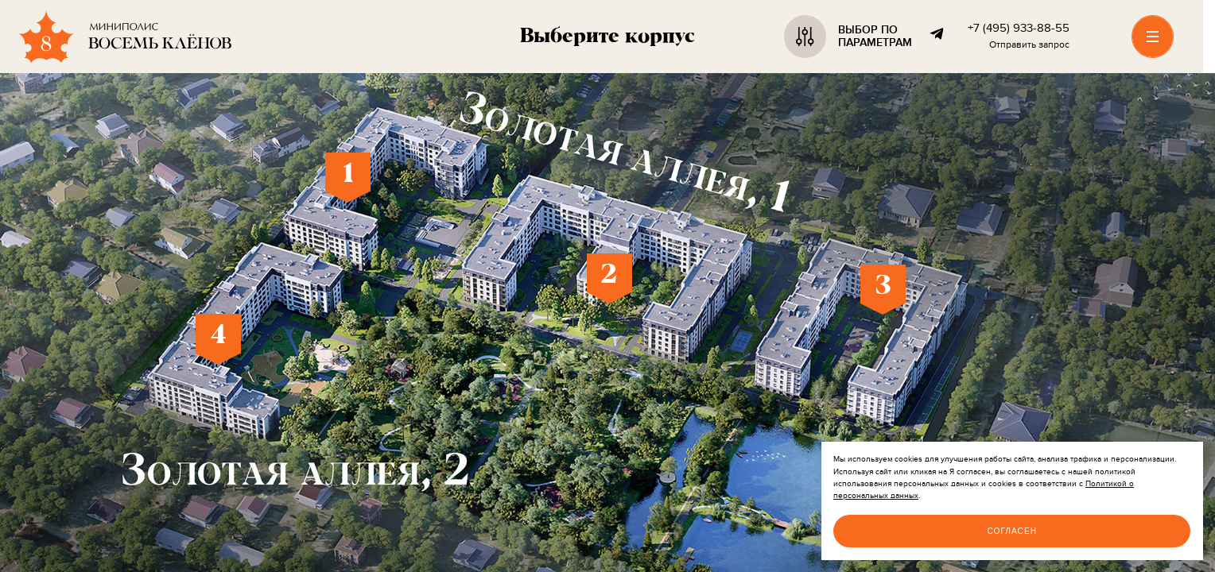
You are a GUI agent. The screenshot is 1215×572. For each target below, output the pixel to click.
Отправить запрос (1029, 45)
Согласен (1012, 531)
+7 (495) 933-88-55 (1018, 28)
